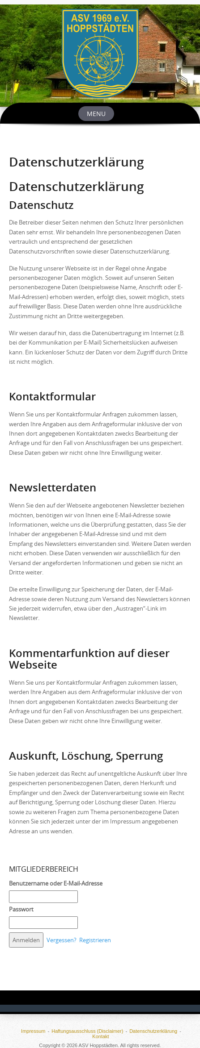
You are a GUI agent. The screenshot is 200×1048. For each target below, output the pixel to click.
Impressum (33, 1031)
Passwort (21, 909)
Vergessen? (62, 940)
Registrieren (95, 940)
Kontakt (100, 1036)
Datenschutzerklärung (153, 1031)
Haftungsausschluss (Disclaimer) (87, 1031)
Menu (96, 113)
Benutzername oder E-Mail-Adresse (55, 883)
